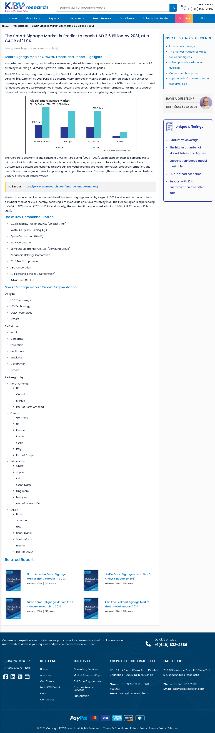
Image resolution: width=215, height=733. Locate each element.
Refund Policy (138, 728)
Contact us (47, 699)
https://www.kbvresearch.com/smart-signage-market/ (61, 186)
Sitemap (173, 728)
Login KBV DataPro (51, 687)
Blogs (43, 693)
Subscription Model (155, 18)
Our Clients (127, 18)
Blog (203, 18)
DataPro (184, 18)
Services (76, 18)
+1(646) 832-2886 (200, 9)
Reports (54, 18)
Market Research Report (89, 675)
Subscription (81, 696)
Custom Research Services (85, 688)
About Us (31, 18)
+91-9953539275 (12, 668)
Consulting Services (86, 669)
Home (13, 18)
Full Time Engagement (88, 681)
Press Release (102, 18)
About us (45, 675)
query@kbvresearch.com (134, 693)
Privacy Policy (157, 728)
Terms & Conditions (115, 728)
